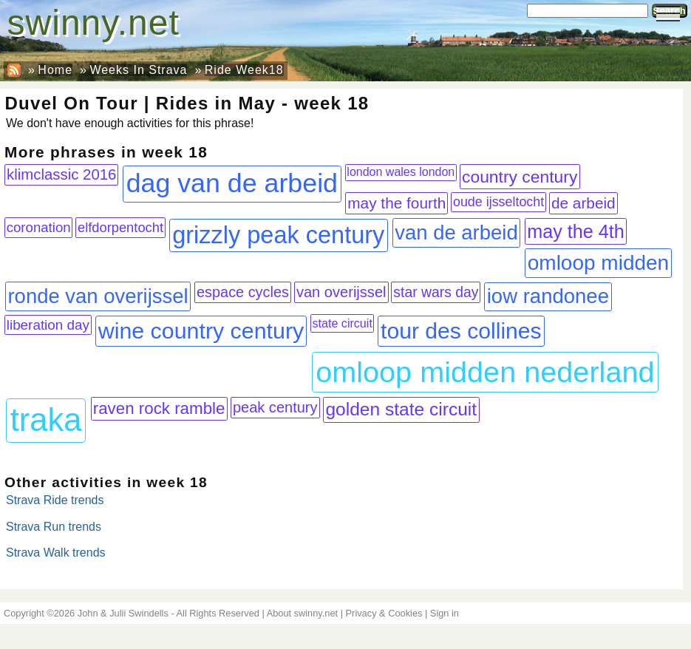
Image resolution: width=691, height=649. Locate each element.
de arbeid (583, 202)
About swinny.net (302, 613)
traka (46, 420)
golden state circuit (401, 409)
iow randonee (548, 296)
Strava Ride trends (55, 500)
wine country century (201, 331)
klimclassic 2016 (61, 174)
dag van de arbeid (232, 183)
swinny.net (93, 22)
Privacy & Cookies (384, 613)
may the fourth (396, 202)
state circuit (342, 323)
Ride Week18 (244, 70)
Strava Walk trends (56, 552)
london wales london (401, 172)
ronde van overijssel (97, 296)
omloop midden (598, 262)
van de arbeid (456, 232)
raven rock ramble (159, 408)
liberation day (48, 325)
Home (55, 70)
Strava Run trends (53, 526)
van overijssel (341, 292)
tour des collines (461, 331)
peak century (275, 407)
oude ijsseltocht (498, 201)
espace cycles (243, 292)
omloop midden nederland (485, 372)
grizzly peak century (278, 235)
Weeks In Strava (138, 70)
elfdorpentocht (120, 227)
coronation (39, 227)
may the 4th (575, 231)
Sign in (444, 613)
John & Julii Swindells (123, 613)
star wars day (435, 292)
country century (519, 176)
